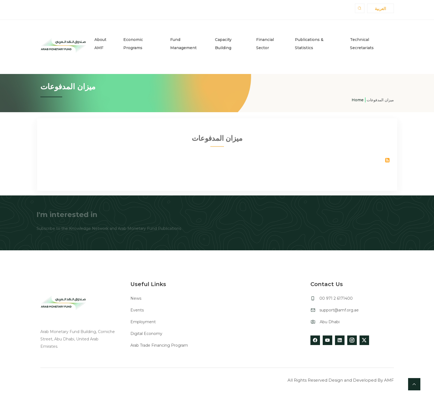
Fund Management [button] (183, 43)
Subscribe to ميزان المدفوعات (387, 162)
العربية (380, 8)
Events (137, 310)
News (135, 298)
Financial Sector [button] (265, 43)
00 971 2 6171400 (336, 298)
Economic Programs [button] (133, 43)
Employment (143, 321)
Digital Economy (146, 333)
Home (358, 99)
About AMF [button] (100, 43)
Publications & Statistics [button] (309, 43)
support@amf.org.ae (339, 310)
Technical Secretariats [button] (362, 43)
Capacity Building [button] (223, 43)
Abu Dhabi (330, 321)
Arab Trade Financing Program (159, 345)
